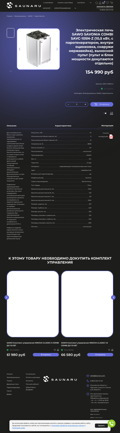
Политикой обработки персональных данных (67, 425)
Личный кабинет (32, 384)
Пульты (9, 381)
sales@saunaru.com (97, 375)
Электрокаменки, (90, 93)
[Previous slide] (19, 49)
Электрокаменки (62, 8)
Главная (9, 16)
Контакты (81, 3)
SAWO (30, 16)
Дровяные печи (13, 384)
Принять (101, 425)
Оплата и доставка (65, 3)
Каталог (47, 8)
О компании (48, 3)
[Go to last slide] (6, 297)
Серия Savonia (39, 16)
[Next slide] (10, 71)
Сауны (9, 391)
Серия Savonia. (107, 93)
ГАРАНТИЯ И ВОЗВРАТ (31, 389)
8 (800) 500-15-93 (106, 10)
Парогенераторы (13, 387)
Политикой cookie (18, 428)
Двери (9, 394)
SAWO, (99, 93)
